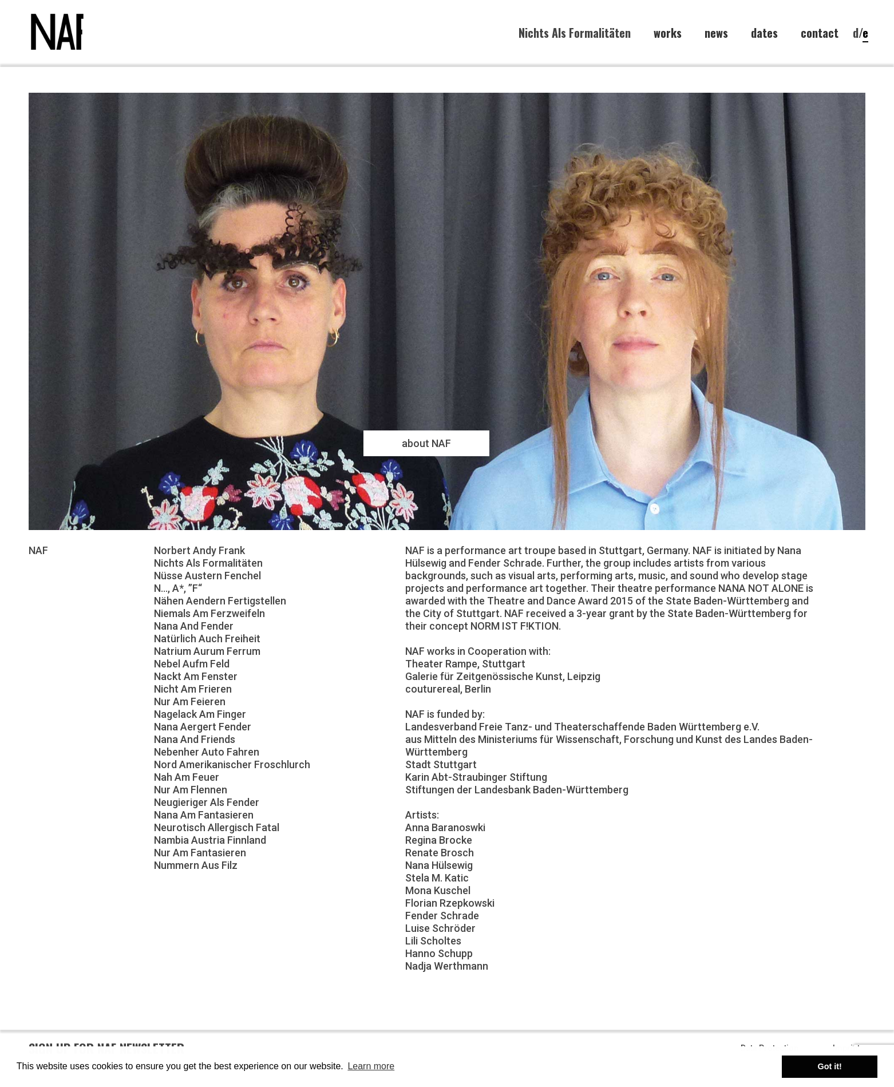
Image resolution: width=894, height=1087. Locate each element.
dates (764, 33)
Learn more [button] (370, 1066)
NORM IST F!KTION (514, 626)
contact (819, 33)
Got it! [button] (830, 1066)
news (716, 33)
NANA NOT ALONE (761, 588)
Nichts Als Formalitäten (575, 32)
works (668, 33)
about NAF (426, 443)
